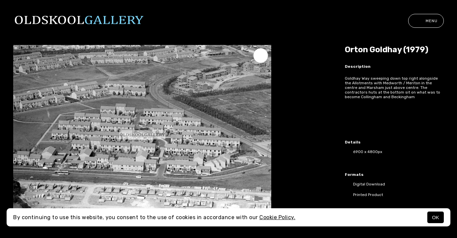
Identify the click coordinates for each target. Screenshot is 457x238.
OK (435, 217)
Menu (426, 21)
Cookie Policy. (277, 217)
